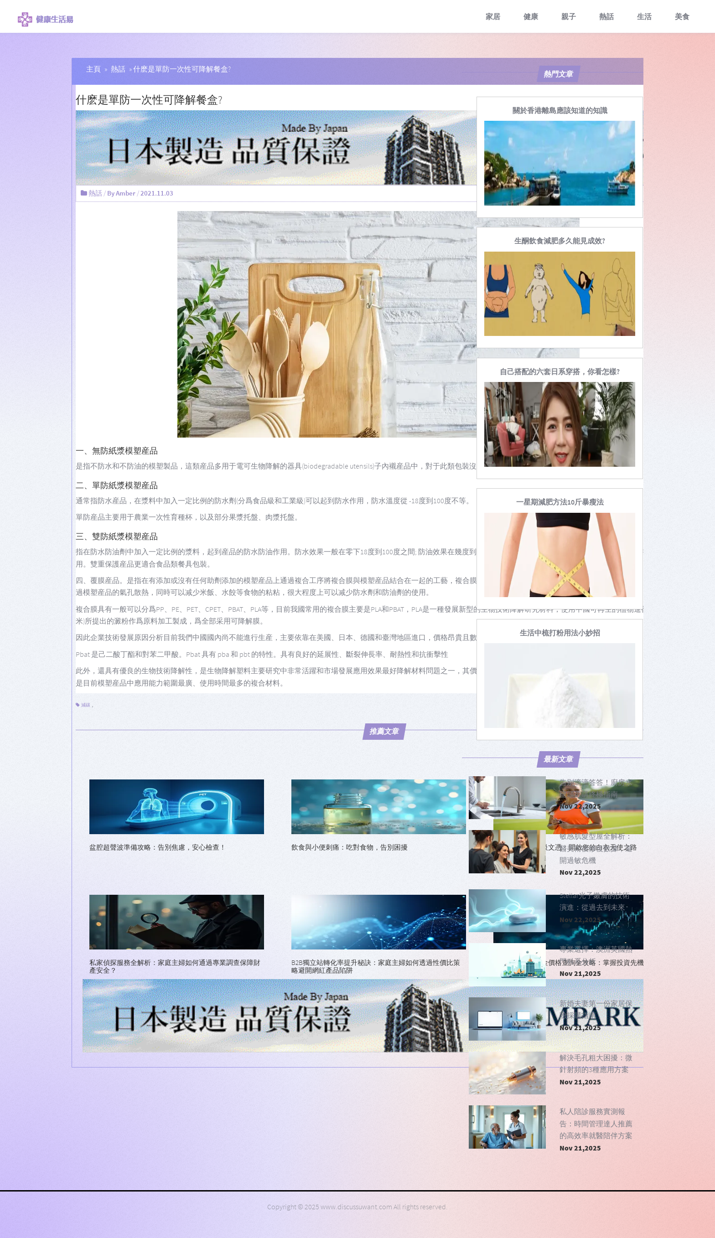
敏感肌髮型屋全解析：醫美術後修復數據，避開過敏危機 (596, 848)
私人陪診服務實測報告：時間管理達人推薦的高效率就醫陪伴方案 (596, 1123)
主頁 (93, 68)
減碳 (85, 705)
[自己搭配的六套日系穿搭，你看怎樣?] (560, 371)
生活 (644, 16)
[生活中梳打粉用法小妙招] (560, 632)
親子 (568, 16)
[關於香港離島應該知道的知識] (560, 110)
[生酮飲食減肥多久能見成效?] (559, 240)
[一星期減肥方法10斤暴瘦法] (560, 501)
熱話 (606, 16)
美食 (682, 16)
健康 (530, 16)
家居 (493, 16)
